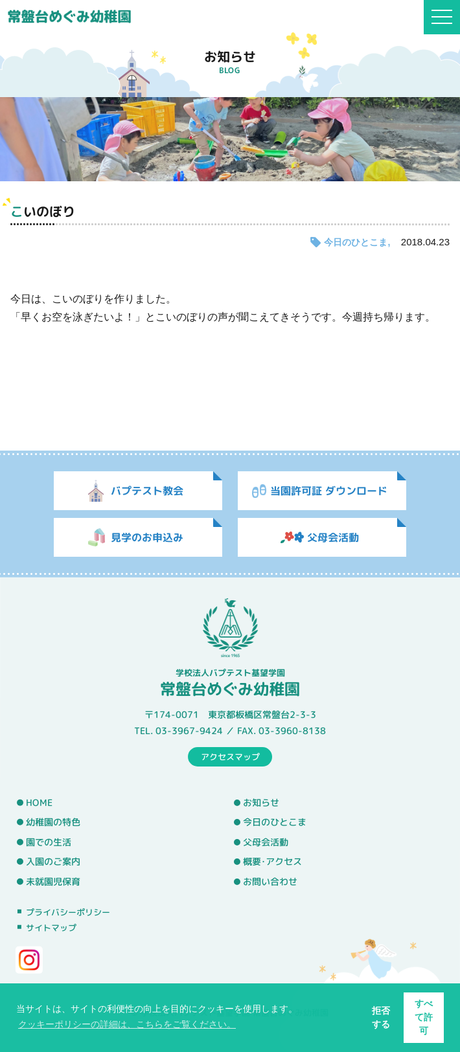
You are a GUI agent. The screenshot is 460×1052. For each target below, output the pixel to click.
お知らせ (261, 802)
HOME (39, 802)
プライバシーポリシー (68, 911)
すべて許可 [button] (424, 1017)
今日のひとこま (355, 242)
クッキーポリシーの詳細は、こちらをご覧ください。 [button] (127, 1024)
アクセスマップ (230, 756)
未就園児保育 (53, 881)
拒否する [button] (381, 1017)
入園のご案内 (53, 861)
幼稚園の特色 (53, 822)
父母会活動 (265, 842)
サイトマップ (51, 928)
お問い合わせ (270, 881)
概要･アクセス (272, 861)
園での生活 (48, 842)
